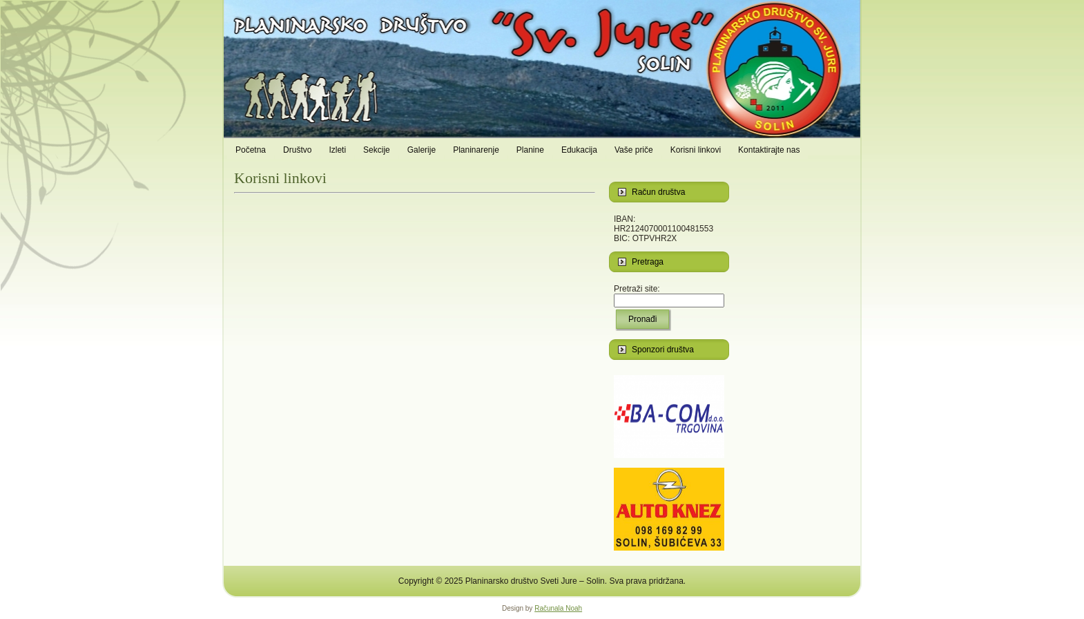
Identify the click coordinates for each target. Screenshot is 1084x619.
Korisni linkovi (280, 178)
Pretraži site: (637, 289)
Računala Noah (558, 608)
